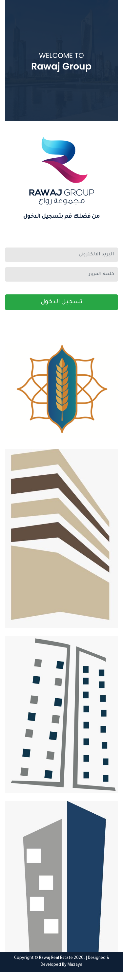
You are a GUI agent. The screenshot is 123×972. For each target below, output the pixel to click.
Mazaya (75, 965)
